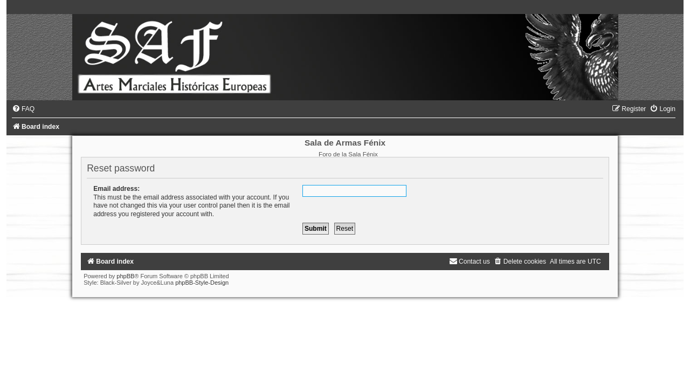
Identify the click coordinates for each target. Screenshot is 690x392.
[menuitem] (23, 109)
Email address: (116, 188)
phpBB (125, 276)
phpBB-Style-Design (202, 282)
